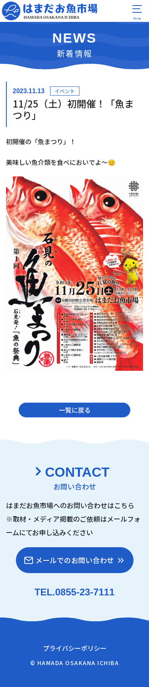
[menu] (137, 12)
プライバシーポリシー (74, 648)
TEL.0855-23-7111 (74, 592)
